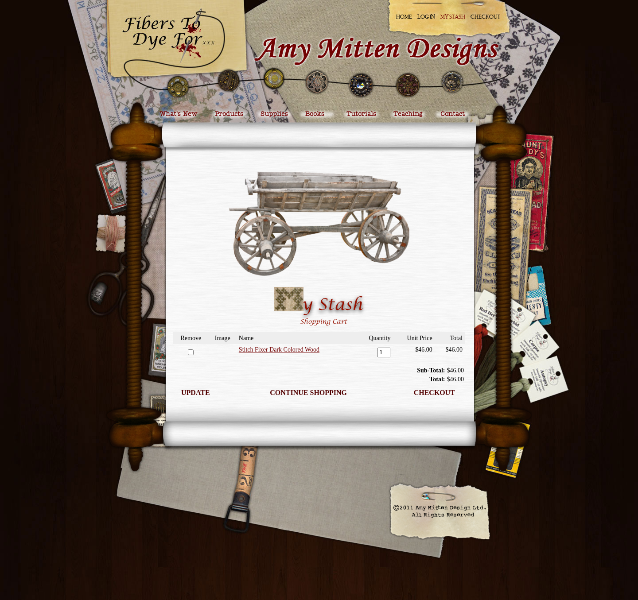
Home (404, 16)
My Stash (452, 16)
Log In (426, 16)
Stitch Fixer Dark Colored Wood (279, 349)
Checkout (485, 16)
